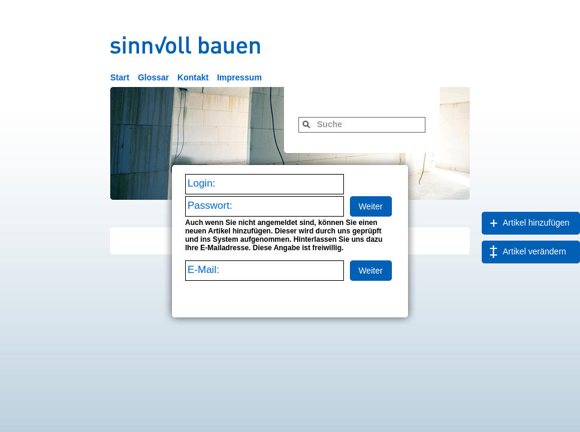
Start (119, 77)
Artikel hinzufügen (536, 222)
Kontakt (193, 77)
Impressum (239, 77)
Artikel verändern (534, 251)
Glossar (153, 77)
